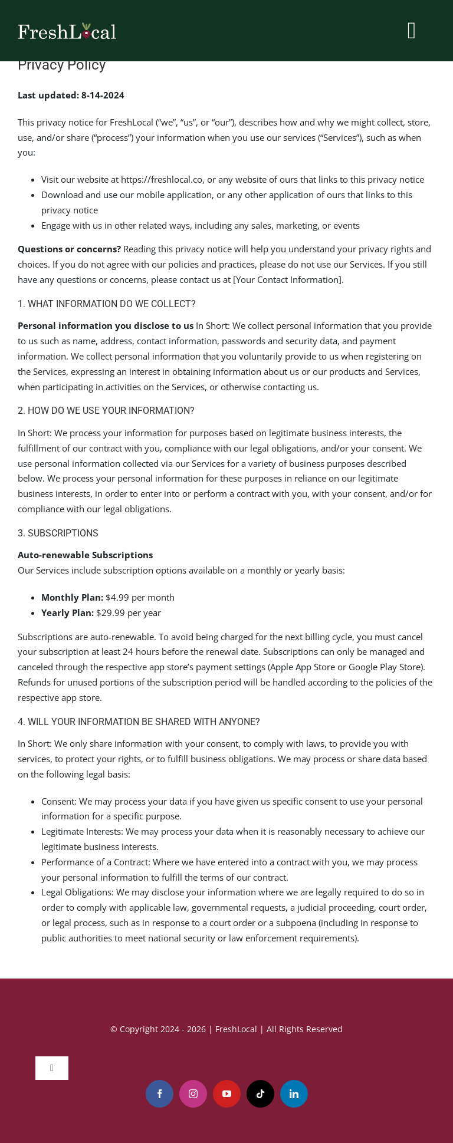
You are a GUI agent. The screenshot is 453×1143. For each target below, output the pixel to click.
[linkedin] (294, 1094)
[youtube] (227, 1094)
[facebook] (159, 1094)
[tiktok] (260, 1094)
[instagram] (193, 1094)
